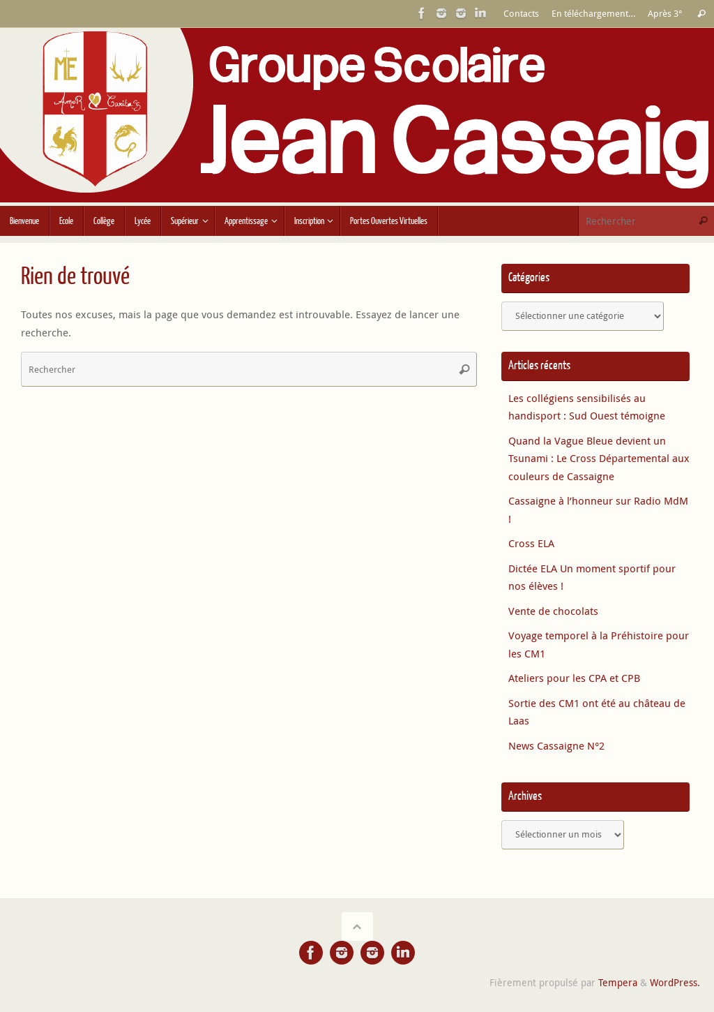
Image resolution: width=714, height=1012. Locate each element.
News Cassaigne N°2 (556, 745)
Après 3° (665, 14)
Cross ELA (531, 543)
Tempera (617, 982)
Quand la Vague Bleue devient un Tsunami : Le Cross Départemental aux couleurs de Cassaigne (599, 458)
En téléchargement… (593, 14)
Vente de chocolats (553, 611)
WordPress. (675, 982)
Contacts (521, 14)
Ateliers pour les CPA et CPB (574, 678)
